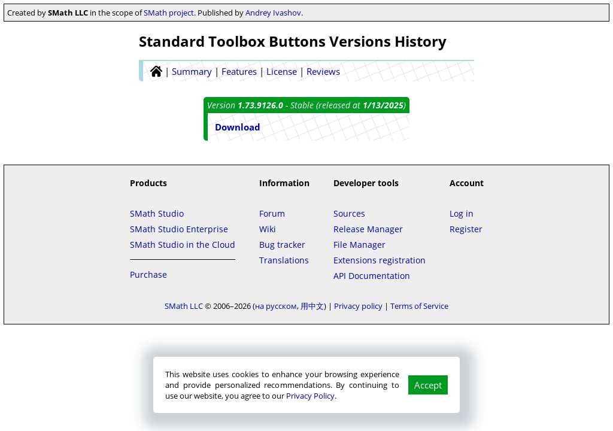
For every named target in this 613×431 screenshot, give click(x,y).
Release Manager (368, 229)
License (281, 71)
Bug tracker (282, 244)
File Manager (359, 244)
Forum (272, 213)
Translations (284, 260)
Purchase (148, 274)
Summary (192, 71)
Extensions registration (379, 260)
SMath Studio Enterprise (179, 229)
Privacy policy (358, 306)
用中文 (312, 306)
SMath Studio (157, 213)
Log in (462, 213)
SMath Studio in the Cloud (182, 244)
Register (466, 229)
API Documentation (371, 275)
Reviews (323, 71)
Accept (428, 385)
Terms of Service (419, 306)
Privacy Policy (310, 395)
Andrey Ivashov (273, 12)
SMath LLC (184, 306)
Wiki (267, 229)
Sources (349, 213)
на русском (276, 306)
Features (239, 71)
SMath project (169, 12)
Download (237, 127)
